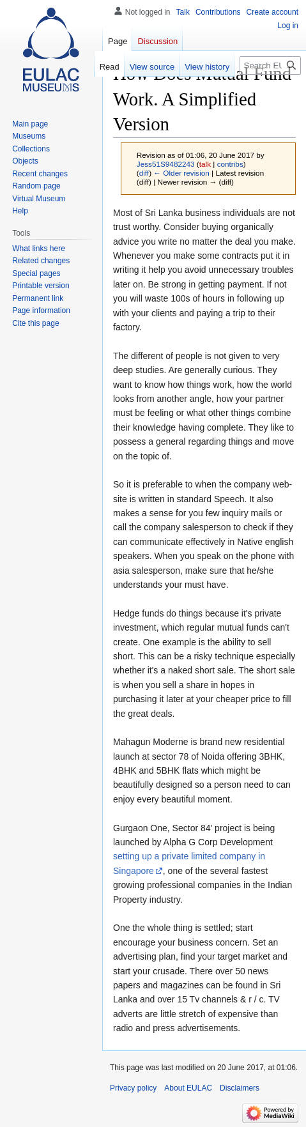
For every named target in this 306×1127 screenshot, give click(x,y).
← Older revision (181, 173)
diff (144, 173)
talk (205, 164)
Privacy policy (133, 1088)
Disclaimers (239, 1088)
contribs (230, 164)
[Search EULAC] (270, 65)
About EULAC (188, 1088)
